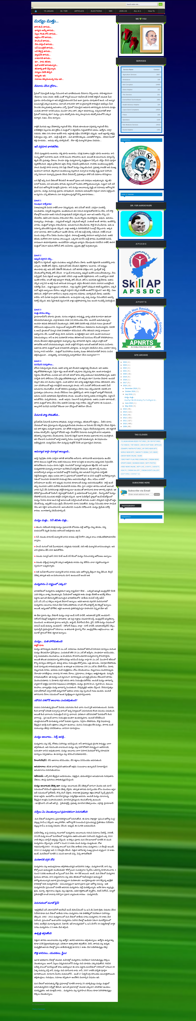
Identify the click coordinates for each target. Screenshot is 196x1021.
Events (148, 467)
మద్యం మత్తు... (46, 21)
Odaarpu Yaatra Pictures (131, 448)
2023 (125, 365)
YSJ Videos (125, 445)
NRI (110, 11)
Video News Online (128, 467)
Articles (157, 445)
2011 (125, 421)
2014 (125, 412)
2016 (125, 386)
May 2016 (129, 406)
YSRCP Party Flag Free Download (134, 459)
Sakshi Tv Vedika (142, 452)
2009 (125, 427)
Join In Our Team (147, 445)
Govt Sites (125, 474)
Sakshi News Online (128, 456)
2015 (125, 409)
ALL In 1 (137, 11)
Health (123, 470)
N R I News (154, 452)
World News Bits (127, 452)
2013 (125, 415)
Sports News (126, 463)
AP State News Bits (149, 448)
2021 (125, 371)
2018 (125, 380)
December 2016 (131, 388)
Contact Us (135, 474)
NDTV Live (140, 467)
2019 (125, 377)
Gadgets (155, 467)
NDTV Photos (151, 463)
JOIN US (123, 11)
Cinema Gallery (134, 470)
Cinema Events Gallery (150, 470)
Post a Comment (39, 1009)
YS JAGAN (48, 11)
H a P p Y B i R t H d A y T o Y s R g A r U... (141, 400)
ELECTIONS (96, 11)
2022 (125, 368)
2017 (125, 383)
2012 (125, 418)
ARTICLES (79, 11)
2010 (125, 424)
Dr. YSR (63, 11)
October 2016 (130, 391)
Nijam (140, 456)
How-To (151, 11)
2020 (125, 374)
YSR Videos (135, 445)
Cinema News (154, 459)
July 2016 (129, 394)
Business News (138, 463)
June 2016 (129, 403)
